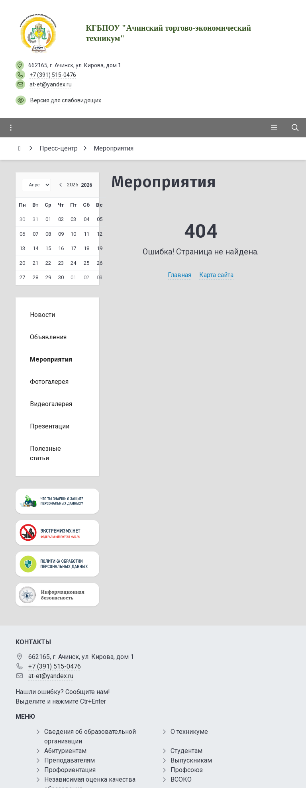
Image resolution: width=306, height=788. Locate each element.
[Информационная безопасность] (57, 594)
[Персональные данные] (57, 501)
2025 (72, 185)
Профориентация (70, 770)
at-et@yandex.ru (50, 84)
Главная (179, 275)
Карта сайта (216, 275)
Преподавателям (69, 760)
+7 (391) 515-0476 (52, 75)
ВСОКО (181, 779)
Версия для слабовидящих (65, 100)
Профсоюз (187, 770)
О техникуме (189, 731)
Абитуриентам (65, 751)
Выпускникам (191, 760)
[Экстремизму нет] (57, 532)
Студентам (186, 751)
